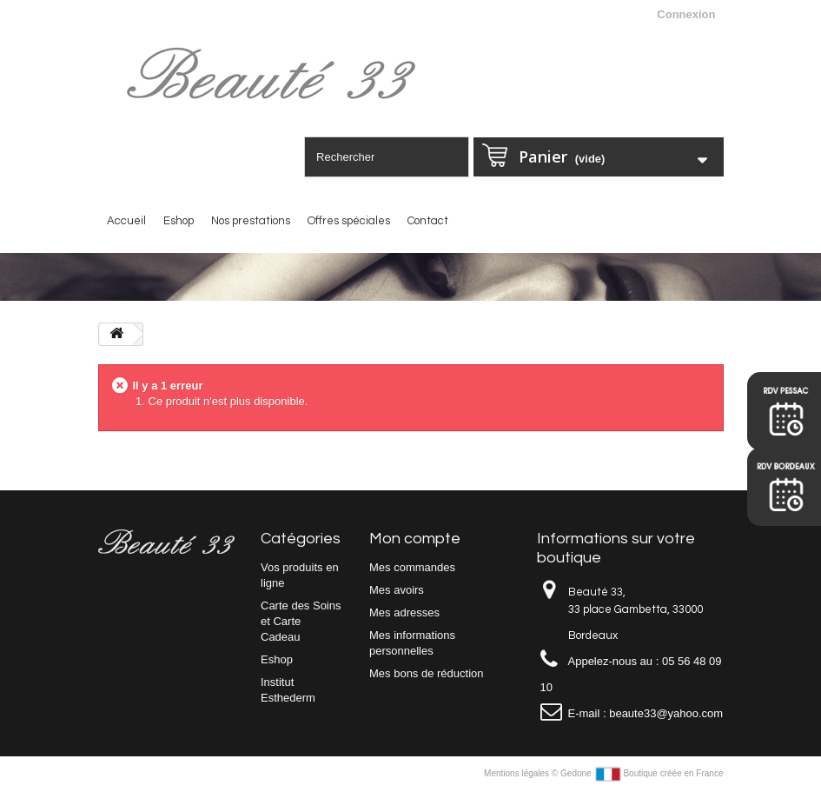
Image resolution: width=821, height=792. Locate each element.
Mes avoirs (396, 589)
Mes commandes (412, 567)
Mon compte (414, 538)
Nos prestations (250, 221)
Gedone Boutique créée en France (641, 773)
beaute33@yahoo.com (666, 713)
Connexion (686, 14)
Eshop (178, 221)
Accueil (126, 221)
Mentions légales (518, 773)
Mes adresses (404, 612)
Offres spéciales (349, 221)
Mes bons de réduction (426, 673)
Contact (427, 221)
